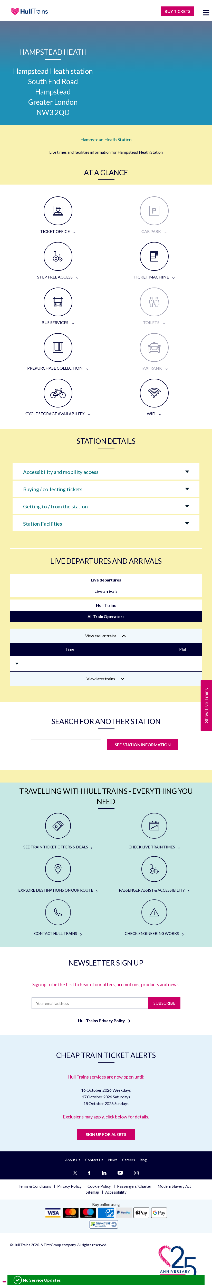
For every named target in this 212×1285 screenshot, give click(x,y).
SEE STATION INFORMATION (142, 744)
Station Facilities (42, 523)
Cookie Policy (99, 1186)
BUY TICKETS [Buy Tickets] (177, 11)
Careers (128, 1160)
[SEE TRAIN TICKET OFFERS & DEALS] (58, 831)
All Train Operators (106, 616)
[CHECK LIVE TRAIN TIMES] (154, 831)
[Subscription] (90, 1003)
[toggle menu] (206, 12)
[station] (66, 746)
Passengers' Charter (134, 1186)
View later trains (105, 678)
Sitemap (92, 1192)
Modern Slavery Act (174, 1186)
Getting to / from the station (55, 506)
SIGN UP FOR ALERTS (106, 1134)
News (113, 1160)
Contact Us (94, 1160)
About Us (72, 1160)
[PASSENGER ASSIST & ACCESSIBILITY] (154, 874)
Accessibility (116, 1192)
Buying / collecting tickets (52, 489)
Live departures (106, 579)
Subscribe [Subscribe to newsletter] (164, 1003)
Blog (143, 1160)
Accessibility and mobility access (61, 471)
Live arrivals (106, 591)
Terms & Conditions (34, 1186)
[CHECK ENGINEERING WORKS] (154, 917)
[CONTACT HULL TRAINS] (58, 917)
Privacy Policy (69, 1186)
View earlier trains (105, 635)
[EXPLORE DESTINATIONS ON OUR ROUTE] (58, 874)
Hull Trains (106, 605)
